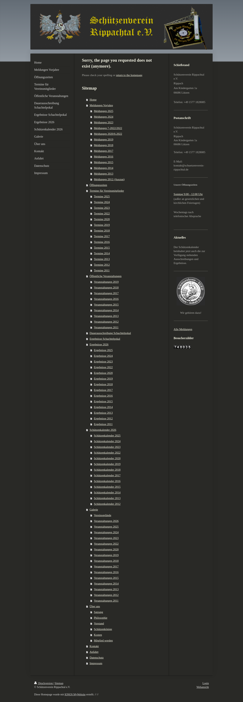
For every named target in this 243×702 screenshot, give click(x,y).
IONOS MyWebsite (75, 694)
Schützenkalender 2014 (107, 492)
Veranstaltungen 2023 (106, 538)
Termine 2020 (102, 219)
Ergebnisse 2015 (103, 401)
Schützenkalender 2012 (107, 503)
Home (93, 99)
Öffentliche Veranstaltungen (106, 276)
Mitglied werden (103, 640)
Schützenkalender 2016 (107, 481)
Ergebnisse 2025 (103, 350)
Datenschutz (97, 657)
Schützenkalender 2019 (107, 464)
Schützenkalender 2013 (107, 498)
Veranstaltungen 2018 (106, 287)
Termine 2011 (102, 270)
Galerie (94, 509)
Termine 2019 (102, 224)
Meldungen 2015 (103, 162)
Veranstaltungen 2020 (106, 549)
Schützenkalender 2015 (107, 486)
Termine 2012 (102, 264)
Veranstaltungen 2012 (106, 321)
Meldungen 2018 (103, 145)
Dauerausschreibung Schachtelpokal (110, 333)
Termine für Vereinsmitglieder (107, 190)
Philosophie (100, 617)
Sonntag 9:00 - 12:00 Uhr (188, 194)
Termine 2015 (102, 247)
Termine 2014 (102, 253)
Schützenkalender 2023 (107, 446)
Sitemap (59, 683)
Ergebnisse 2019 (103, 378)
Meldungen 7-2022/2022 (108, 128)
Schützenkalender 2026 (103, 429)
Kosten (98, 634)
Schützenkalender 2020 (107, 458)
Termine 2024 (102, 202)
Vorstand (99, 623)
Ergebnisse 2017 (103, 390)
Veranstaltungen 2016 (106, 298)
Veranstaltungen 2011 (106, 327)
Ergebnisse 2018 (103, 384)
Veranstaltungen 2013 (106, 316)
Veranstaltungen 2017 (106, 293)
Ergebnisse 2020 (103, 372)
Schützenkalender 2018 (107, 469)
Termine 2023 (102, 207)
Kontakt (94, 646)
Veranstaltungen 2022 (106, 543)
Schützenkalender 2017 (107, 475)
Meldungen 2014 (103, 167)
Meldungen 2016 (103, 156)
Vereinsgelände (102, 515)
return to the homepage (129, 75)
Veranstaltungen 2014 (106, 310)
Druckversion (43, 683)
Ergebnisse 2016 (103, 395)
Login (206, 683)
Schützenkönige (103, 629)
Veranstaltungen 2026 (106, 520)
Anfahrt (94, 651)
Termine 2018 (102, 230)
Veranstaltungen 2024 (106, 532)
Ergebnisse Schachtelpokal (105, 338)
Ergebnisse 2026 (99, 344)
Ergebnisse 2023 (103, 361)
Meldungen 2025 (103, 111)
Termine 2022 (102, 213)
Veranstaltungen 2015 (106, 304)
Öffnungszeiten (98, 185)
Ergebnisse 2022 (103, 367)
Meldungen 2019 (103, 139)
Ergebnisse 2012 (103, 418)
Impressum (96, 663)
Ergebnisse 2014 (103, 407)
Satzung (98, 612)
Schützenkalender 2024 (107, 441)
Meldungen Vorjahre (101, 105)
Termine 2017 (102, 236)
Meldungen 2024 (103, 116)
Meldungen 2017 (103, 150)
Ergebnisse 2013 (103, 412)
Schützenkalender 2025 (107, 435)
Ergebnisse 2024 (103, 355)
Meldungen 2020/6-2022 (108, 133)
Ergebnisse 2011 (103, 424)
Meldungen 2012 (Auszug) (109, 179)
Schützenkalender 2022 (107, 452)
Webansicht (202, 687)
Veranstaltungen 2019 (106, 281)
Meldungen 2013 (103, 173)
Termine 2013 (102, 259)
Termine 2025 (102, 196)
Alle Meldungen (183, 329)
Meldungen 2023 (103, 122)
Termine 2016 (102, 241)
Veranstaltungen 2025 (106, 526)
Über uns (95, 606)
